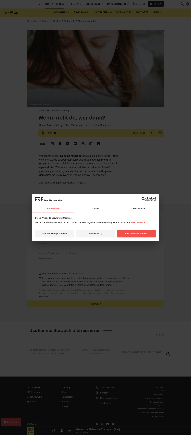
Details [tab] (95, 208)
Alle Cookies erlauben (136, 233)
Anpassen (95, 233)
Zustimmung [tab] (53, 208)
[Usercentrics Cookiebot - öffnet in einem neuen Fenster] (143, 199)
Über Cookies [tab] (138, 208)
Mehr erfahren (138, 222)
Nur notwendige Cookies (55, 233)
